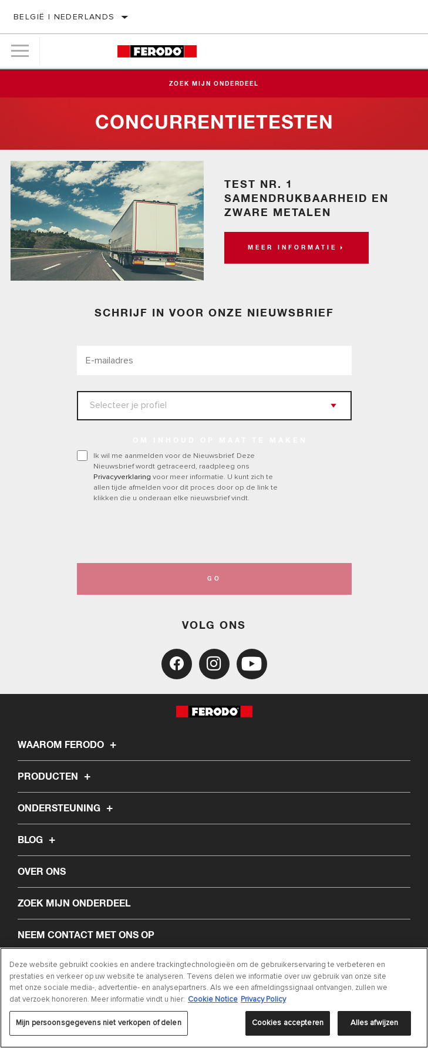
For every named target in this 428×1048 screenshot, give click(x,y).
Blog (38, 840)
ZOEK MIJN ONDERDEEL (74, 903)
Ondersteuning (67, 808)
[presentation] (175, 533)
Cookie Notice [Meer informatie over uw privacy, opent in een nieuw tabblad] (213, 999)
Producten (56, 776)
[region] (214, 998)
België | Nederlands (64, 17)
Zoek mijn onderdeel (213, 84)
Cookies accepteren (287, 1022)
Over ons (42, 872)
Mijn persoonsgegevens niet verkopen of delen (98, 1022)
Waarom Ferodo (69, 745)
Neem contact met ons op (86, 935)
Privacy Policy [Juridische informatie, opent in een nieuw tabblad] (263, 999)
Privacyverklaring (122, 476)
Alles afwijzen (375, 1022)
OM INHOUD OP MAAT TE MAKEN (220, 440)
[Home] (157, 51)
